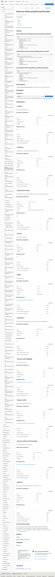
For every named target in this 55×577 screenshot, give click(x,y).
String (38, 286)
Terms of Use (39, 576)
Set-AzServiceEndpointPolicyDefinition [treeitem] (9, 350)
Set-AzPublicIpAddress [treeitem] (8, 334)
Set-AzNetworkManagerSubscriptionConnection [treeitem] (9, 309)
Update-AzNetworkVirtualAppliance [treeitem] (9, 395)
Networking (38, 7)
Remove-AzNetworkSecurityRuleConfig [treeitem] (9, 139)
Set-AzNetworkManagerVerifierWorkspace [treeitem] (9, 313)
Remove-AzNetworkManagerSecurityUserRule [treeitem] (9, 67)
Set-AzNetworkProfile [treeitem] (8, 316)
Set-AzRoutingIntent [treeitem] (8, 338)
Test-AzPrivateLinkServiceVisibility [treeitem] (9, 366)
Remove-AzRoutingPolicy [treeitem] (9, 165)
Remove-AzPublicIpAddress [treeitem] (8, 159)
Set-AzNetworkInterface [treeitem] (9, 226)
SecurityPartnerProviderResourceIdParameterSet (26, 423)
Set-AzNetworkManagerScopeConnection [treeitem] (9, 277)
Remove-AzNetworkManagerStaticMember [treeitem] (9, 76)
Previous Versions (9, 576)
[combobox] (7, 9)
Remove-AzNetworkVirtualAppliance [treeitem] (9, 144)
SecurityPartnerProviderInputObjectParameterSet (26, 464)
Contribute (19, 576)
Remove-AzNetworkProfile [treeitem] (9, 100)
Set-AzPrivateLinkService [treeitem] (9, 332)
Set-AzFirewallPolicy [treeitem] (8, 204)
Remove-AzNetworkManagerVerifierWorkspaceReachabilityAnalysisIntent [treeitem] (9, 90)
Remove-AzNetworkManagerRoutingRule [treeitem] (9, 35)
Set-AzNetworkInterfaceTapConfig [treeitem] (9, 235)
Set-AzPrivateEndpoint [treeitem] (8, 326)
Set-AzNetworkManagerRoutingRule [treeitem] (9, 267)
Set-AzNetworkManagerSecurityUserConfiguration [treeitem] (9, 295)
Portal (43, 4)
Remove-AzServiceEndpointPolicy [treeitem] (9, 173)
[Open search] (50, 1)
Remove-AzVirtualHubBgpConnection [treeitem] (9, 186)
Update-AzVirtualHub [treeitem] (8, 411)
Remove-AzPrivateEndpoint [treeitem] (8, 148)
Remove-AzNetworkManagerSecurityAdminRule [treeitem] (9, 53)
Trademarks (44, 576)
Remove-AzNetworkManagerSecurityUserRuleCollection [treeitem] (9, 72)
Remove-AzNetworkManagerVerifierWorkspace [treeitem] (9, 86)
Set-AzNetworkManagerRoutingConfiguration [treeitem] (9, 263)
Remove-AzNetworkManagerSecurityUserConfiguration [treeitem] (9, 63)
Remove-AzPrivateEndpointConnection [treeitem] (9, 152)
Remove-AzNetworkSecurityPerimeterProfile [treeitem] (9, 135)
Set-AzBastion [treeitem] (7, 200)
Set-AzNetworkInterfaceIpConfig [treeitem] (9, 230)
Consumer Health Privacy (30, 576)
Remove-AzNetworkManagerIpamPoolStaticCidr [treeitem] (9, 21)
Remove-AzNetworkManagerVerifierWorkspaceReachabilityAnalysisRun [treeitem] (9, 96)
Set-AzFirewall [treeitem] (7, 202)
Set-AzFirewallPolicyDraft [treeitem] (9, 206)
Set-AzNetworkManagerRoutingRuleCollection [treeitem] (9, 272)
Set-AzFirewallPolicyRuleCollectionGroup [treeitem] (9, 210)
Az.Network (32, 7)
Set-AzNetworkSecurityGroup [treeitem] (9, 319)
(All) (17, 129)
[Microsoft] (2, 1)
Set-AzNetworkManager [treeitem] (9, 238)
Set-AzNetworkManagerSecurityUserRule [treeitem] (9, 299)
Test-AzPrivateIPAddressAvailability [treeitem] (9, 361)
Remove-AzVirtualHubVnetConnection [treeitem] (9, 191)
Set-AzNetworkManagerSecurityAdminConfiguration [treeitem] (9, 281)
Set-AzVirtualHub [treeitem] (7, 353)
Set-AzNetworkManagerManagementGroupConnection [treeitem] (9, 258)
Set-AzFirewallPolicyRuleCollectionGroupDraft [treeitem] (9, 214)
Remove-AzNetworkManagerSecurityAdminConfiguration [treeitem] (9, 49)
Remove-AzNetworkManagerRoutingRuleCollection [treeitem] (9, 40)
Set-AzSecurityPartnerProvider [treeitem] (9, 343)
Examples (19, 21)
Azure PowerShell (26, 7)
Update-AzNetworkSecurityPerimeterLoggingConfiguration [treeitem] (9, 391)
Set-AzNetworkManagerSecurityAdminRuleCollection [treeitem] (9, 290)
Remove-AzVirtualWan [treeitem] (8, 194)
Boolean (18, 545)
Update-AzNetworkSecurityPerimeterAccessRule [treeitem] (9, 377)
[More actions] (52, 8)
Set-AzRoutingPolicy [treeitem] (8, 340)
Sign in (52, 1)
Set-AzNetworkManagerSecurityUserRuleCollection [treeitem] (9, 304)
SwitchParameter (39, 117)
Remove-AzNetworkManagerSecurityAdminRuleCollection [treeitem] (9, 58)
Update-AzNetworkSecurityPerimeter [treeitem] (9, 373)
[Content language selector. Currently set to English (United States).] (6, 574)
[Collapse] (13, 7)
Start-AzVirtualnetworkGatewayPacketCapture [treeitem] (9, 357)
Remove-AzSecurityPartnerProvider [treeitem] (9, 169)
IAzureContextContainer (32, 201)
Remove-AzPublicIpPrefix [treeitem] (9, 161)
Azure (20, 7)
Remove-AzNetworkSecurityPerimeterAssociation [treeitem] (9, 116)
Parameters (19, 23)
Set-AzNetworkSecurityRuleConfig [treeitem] (9, 323)
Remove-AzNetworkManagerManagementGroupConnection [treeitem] (9, 26)
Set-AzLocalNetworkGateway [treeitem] (9, 222)
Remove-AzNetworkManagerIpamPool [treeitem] (9, 17)
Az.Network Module (23, 14)
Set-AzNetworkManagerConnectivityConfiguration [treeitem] (9, 241)
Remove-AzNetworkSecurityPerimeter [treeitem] (9, 107)
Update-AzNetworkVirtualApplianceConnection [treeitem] (9, 400)
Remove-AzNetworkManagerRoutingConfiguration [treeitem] (9, 31)
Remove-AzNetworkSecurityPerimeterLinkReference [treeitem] (9, 125)
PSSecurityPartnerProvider (37, 452)
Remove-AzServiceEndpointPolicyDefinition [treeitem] (9, 176)
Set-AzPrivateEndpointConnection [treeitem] (9, 329)
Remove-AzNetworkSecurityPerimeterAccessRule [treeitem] (9, 112)
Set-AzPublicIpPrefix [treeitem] (8, 336)
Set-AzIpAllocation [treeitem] (8, 217)
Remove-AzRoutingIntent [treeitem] (9, 163)
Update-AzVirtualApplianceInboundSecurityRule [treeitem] (9, 405)
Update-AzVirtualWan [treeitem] (8, 422)
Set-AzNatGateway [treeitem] (8, 225)
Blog (14, 576)
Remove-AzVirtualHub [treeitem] (8, 183)
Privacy (23, 576)
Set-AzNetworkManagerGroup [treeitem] (9, 245)
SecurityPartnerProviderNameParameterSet (25, 300)
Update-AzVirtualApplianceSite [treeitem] (8, 409)
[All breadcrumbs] (17, 8)
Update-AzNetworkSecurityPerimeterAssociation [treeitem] (9, 382)
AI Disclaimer (3, 576)
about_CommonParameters (21, 531)
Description (19, 20)
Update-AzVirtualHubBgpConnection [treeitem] (9, 414)
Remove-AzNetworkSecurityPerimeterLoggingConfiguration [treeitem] (9, 130)
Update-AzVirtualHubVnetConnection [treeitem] (9, 419)
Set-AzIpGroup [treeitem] (7, 219)
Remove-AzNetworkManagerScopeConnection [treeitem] (9, 44)
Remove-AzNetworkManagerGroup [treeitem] (9, 13)
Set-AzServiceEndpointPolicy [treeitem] (9, 346)
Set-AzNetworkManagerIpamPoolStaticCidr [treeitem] (9, 254)
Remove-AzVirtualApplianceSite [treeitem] (8, 180)
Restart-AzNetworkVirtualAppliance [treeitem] (9, 197)
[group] (34, 98)
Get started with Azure (49, 4)
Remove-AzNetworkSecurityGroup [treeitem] (9, 103)
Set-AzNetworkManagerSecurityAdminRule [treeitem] (9, 286)
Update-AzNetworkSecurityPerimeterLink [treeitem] (9, 386)
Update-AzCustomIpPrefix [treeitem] (9, 369)
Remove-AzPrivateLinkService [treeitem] (8, 156)
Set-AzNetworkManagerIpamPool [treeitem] (9, 249)
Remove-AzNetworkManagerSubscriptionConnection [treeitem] (9, 81)
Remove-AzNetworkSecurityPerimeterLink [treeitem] (9, 121)
